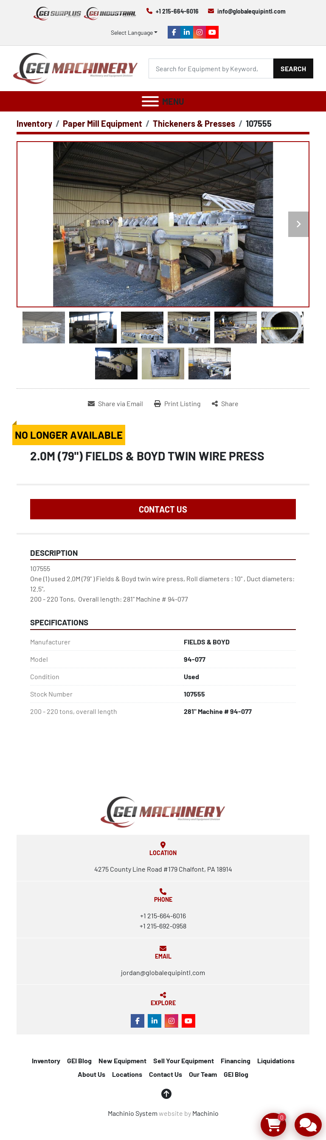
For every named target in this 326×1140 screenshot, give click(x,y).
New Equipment (122, 1060)
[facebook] (174, 32)
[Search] (211, 68)
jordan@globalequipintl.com (163, 972)
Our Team (203, 1074)
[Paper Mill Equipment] (102, 123)
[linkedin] (186, 32)
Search (293, 68)
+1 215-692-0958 (163, 926)
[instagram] (199, 32)
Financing (235, 1060)
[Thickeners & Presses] (194, 123)
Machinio (205, 1113)
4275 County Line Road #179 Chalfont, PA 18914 (163, 869)
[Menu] (150, 101)
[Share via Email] (115, 404)
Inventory (46, 1060)
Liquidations (276, 1060)
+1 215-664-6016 (177, 11)
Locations (127, 1074)
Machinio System (132, 1113)
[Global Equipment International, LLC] (163, 811)
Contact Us (163, 509)
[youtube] (212, 32)
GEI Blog (79, 1060)
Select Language (132, 32)
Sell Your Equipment (183, 1060)
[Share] (225, 404)
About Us (91, 1074)
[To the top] (166, 1093)
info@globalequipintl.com (251, 11)
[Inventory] (34, 123)
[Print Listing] (177, 404)
